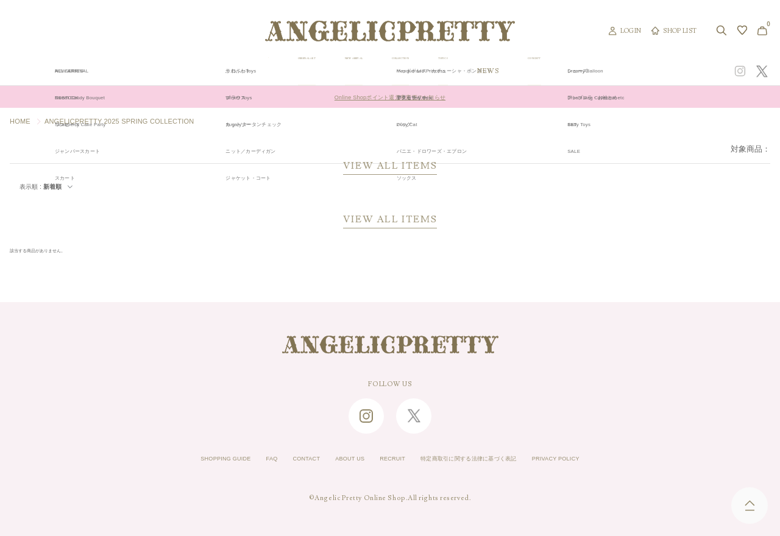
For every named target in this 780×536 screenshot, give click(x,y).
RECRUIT (388, 459)
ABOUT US (336, 459)
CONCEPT (647, 71)
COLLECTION (468, 71)
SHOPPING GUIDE (186, 459)
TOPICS (535, 71)
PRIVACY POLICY (595, 459)
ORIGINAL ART (306, 71)
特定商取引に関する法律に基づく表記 (484, 459)
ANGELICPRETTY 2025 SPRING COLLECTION (119, 121)
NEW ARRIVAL (388, 71)
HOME (20, 121)
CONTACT (284, 459)
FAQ (242, 459)
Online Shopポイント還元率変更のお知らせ (390, 97)
